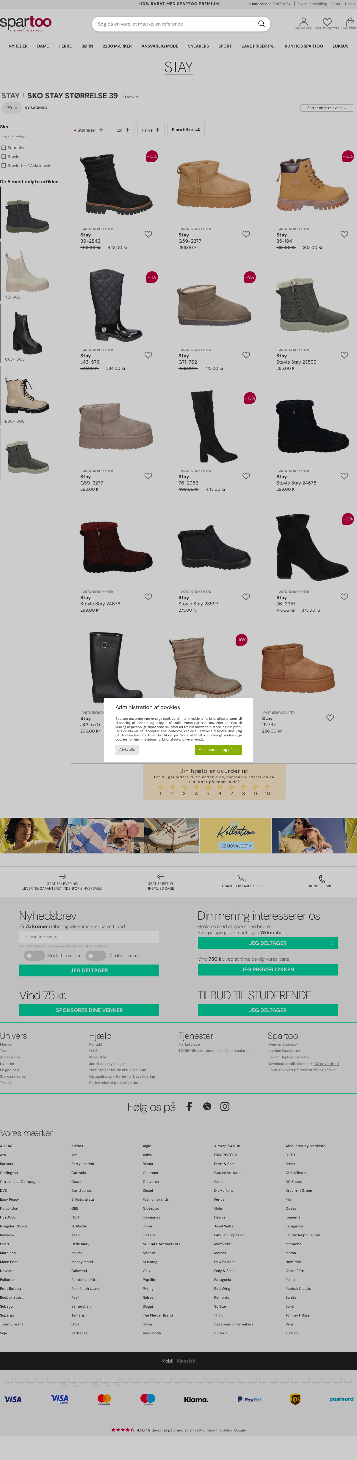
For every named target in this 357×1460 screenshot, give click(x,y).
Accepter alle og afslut (218, 749)
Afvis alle (127, 749)
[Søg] (261, 24)
